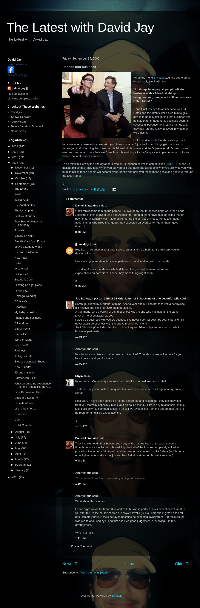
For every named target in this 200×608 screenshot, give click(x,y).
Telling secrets (23, 356)
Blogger (116, 595)
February (21, 464)
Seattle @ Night (24, 235)
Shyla (157, 77)
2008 (15, 151)
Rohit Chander (23, 425)
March (19, 459)
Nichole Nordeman (26, 252)
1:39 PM (80, 483)
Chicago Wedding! (25, 296)
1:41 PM (80, 538)
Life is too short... (25, 408)
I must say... (21, 290)
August (20, 431)
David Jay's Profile (17, 64)
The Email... (21, 188)
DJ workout (21, 323)
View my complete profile (23, 98)
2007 (15, 157)
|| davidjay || (83, 244)
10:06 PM (81, 336)
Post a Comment (81, 546)
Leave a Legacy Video (28, 246)
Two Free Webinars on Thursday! (28, 223)
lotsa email (21, 268)
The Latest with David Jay (80, 27)
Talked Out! (21, 199)
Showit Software (21, 116)
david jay (16, 112)
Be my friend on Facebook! (27, 126)
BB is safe (20, 301)
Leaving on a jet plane (28, 285)
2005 (15, 477)
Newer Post (72, 564)
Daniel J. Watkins (86, 205)
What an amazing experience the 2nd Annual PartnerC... (32, 385)
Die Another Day (24, 205)
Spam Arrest (18, 131)
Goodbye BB (22, 307)
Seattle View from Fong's (29, 241)
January (20, 470)
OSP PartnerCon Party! (28, 392)
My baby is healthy (26, 312)
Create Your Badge (18, 75)
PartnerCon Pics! (24, 378)
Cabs (17, 263)
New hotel (20, 257)
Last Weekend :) (24, 216)
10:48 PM (81, 425)
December (22, 167)
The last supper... (25, 210)
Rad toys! (20, 350)
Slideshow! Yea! (24, 403)
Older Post (184, 564)
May (18, 448)
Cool (17, 419)
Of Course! (21, 274)
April (18, 453)
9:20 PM (80, 286)
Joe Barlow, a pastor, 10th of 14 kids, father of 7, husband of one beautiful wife (127, 298)
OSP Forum (18, 121)
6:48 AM (80, 460)
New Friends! (22, 367)
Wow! (17, 194)
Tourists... (20, 230)
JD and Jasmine (24, 372)
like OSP (172, 163)
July (18, 437)
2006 (15, 162)
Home (129, 564)
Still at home (22, 328)
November (22, 173)
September (22, 184)
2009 (15, 146)
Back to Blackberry (26, 397)
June (18, 442)
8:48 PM (80, 231)
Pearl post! (21, 345)
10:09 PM (81, 363)
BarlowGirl (20, 334)
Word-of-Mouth (23, 339)
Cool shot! (20, 414)
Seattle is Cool (23, 279)
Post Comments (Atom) (94, 572)
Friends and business (27, 317)
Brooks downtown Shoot (29, 361)
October (20, 178)
